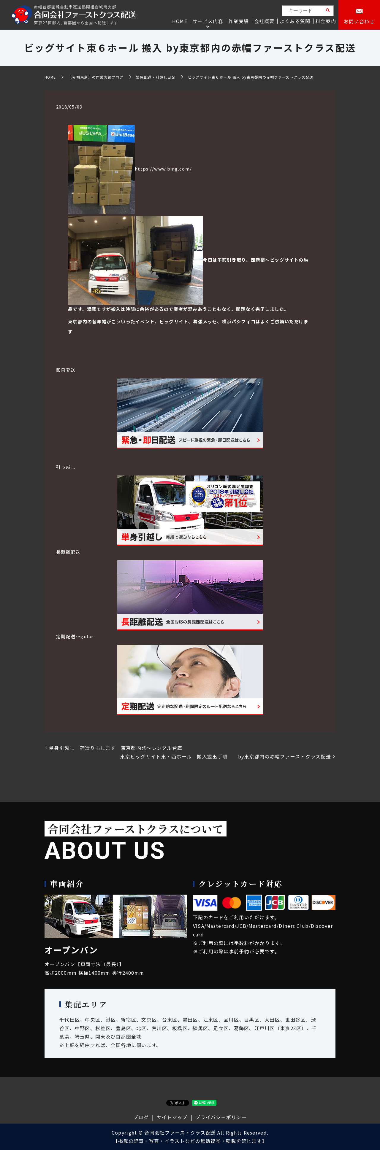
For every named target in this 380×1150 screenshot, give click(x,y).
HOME (179, 21)
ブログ (141, 1117)
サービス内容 (207, 21)
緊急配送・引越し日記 (155, 76)
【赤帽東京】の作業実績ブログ (96, 76)
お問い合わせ (359, 21)
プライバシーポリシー (221, 1117)
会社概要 (264, 21)
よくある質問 (295, 21)
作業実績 (238, 21)
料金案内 (326, 21)
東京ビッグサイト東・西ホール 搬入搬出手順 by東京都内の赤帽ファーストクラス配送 (225, 756)
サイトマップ (172, 1117)
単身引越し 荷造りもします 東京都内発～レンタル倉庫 (118, 747)
